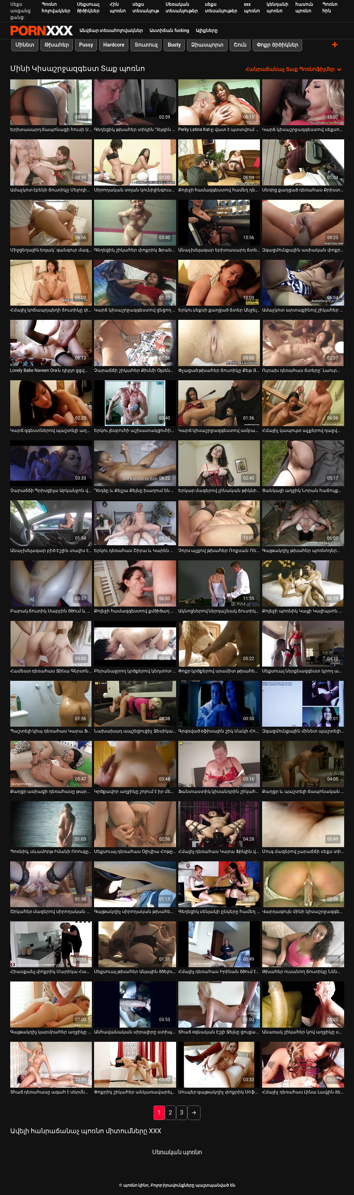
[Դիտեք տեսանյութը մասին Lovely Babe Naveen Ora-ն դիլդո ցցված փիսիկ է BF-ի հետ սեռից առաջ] (51, 343)
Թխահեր (56, 45)
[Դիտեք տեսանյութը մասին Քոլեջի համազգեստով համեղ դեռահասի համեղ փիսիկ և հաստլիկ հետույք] (219, 162)
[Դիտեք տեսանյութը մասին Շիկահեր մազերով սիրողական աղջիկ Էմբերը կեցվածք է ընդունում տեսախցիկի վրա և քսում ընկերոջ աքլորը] (51, 884)
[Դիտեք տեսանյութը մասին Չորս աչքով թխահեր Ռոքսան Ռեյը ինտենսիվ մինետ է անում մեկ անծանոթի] (219, 523)
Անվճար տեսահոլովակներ (111, 30)
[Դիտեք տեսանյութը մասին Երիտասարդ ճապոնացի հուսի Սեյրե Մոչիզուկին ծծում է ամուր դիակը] (51, 102)
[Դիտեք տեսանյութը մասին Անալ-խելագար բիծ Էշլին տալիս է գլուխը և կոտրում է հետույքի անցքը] (51, 523)
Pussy (86, 45)
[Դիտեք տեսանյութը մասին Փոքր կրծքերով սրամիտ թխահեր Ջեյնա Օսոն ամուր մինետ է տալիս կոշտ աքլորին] (219, 644)
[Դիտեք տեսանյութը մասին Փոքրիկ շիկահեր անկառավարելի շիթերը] (135, 1065)
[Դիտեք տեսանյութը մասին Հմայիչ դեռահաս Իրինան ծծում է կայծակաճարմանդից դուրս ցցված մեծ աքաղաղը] (219, 944)
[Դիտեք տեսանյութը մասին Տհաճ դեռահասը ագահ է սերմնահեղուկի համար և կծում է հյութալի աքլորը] (51, 1065)
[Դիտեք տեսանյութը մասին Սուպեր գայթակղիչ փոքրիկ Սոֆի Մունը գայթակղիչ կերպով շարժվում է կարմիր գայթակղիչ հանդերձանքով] (219, 1065)
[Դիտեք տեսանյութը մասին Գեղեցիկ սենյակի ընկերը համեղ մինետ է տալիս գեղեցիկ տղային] (219, 884)
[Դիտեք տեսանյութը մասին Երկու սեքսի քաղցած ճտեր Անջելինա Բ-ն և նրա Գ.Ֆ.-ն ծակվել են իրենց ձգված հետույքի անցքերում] (219, 283)
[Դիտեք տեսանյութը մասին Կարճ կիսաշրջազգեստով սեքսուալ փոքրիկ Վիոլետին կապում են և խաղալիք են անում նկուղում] (303, 102)
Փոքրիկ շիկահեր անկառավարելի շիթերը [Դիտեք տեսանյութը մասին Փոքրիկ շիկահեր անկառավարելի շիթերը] (135, 1092)
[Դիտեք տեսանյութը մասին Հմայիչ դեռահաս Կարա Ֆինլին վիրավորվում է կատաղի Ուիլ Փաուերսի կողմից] (219, 824)
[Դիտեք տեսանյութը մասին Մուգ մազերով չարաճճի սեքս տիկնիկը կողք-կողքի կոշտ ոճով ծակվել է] (303, 824)
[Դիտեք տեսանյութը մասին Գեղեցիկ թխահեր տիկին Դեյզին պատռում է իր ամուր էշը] (135, 102)
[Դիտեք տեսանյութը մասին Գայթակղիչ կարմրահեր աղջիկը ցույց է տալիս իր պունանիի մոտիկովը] (51, 1004)
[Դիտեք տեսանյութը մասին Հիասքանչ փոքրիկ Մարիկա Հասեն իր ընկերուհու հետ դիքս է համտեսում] (51, 944)
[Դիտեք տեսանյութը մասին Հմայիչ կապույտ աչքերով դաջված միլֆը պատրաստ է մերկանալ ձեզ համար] (303, 403)
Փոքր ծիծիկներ (277, 45)
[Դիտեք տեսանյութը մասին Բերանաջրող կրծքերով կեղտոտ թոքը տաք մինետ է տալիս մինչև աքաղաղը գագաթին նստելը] (135, 644)
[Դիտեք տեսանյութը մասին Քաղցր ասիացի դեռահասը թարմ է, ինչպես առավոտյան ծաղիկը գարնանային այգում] (51, 764)
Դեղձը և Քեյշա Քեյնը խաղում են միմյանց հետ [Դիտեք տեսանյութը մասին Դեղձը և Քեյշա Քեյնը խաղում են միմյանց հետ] (135, 490)
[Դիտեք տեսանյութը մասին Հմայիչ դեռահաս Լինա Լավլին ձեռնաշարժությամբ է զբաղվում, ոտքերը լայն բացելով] (303, 1065)
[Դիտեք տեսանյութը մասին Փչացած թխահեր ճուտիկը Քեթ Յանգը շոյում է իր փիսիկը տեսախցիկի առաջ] (219, 343)
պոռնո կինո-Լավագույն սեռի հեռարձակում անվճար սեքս (41, 30)
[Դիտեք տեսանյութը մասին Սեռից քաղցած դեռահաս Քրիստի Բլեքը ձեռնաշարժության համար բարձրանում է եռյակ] (303, 162)
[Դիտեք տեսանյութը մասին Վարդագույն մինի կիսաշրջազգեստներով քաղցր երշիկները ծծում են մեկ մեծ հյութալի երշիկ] (303, 884)
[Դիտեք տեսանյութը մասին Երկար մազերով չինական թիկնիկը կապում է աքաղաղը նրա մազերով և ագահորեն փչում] (219, 463)
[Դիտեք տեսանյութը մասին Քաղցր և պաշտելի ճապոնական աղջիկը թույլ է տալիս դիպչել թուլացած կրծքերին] (303, 764)
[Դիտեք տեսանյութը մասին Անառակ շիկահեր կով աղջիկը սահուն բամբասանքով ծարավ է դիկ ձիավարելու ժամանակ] (303, 1004)
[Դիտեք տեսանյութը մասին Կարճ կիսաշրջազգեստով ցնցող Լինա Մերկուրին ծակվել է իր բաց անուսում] (135, 283)
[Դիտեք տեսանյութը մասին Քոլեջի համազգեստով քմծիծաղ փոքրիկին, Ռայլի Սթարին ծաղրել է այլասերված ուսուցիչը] (135, 583)
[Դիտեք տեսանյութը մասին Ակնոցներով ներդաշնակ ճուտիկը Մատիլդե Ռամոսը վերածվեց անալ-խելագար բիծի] (219, 583)
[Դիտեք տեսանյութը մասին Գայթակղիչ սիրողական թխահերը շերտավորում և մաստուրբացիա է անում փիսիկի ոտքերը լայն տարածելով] (135, 884)
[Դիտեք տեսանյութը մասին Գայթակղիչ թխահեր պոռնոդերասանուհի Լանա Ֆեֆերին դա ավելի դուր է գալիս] (303, 523)
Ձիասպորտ (207, 45)
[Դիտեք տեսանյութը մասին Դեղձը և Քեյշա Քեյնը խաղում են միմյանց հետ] (135, 463)
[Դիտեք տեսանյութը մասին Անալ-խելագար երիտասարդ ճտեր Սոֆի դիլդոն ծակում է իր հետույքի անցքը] (219, 223)
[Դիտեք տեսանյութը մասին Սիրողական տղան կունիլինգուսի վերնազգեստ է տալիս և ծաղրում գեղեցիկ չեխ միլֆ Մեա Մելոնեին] (135, 162)
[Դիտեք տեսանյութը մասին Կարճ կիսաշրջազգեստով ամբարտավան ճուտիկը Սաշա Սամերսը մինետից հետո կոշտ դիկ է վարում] (219, 403)
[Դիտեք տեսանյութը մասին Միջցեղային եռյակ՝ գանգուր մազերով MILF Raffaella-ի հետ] (51, 223)
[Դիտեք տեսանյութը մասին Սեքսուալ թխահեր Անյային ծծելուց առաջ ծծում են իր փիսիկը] (135, 944)
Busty (174, 45)
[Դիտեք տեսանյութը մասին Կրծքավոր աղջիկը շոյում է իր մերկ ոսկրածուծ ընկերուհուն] (135, 764)
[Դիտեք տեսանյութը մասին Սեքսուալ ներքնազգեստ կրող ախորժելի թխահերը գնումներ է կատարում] (303, 644)
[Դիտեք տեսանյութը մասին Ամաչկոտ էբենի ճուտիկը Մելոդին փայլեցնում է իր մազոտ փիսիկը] (51, 162)
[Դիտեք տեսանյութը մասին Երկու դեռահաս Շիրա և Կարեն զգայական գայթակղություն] (135, 523)
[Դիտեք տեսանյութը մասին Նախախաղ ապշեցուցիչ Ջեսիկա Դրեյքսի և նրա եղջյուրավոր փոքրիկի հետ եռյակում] (135, 704)
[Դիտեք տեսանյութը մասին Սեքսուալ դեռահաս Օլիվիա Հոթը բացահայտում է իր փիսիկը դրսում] (135, 824)
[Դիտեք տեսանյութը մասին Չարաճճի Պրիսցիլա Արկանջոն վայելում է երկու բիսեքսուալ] (51, 463)
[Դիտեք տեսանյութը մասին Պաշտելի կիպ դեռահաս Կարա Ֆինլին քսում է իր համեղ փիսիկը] (51, 704)
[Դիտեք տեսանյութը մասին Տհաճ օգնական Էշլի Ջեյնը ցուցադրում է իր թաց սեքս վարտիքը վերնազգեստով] (219, 1004)
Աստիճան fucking (169, 30)
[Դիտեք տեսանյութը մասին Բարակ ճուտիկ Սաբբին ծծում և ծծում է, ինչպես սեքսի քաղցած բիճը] (51, 583)
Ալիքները (207, 30)
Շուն (240, 45)
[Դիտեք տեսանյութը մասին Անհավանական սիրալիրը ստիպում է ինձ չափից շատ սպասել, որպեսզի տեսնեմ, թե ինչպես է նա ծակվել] (135, 1004)
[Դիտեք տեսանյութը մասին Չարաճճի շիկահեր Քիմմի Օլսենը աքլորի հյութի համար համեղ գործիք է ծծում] (135, 343)
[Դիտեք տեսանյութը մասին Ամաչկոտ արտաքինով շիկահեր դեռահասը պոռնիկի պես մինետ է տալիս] (303, 283)
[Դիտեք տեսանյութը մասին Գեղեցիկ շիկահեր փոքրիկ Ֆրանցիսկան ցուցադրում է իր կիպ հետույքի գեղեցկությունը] (135, 223)
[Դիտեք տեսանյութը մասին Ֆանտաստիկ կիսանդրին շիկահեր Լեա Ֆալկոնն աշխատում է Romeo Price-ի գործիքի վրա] (219, 764)
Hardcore (113, 45)
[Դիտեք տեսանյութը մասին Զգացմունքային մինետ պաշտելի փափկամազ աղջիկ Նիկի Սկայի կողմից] (303, 704)
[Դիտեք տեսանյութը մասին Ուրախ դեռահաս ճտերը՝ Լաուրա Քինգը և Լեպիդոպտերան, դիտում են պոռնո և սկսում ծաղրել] (303, 343)
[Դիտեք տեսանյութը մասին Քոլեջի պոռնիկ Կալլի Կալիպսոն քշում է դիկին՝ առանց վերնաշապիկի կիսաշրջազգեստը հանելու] (303, 583)
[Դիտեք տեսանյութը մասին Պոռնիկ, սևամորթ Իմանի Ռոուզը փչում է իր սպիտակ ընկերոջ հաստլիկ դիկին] (51, 824)
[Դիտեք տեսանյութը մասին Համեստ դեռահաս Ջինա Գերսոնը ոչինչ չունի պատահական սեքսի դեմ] (51, 644)
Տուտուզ (146, 45)
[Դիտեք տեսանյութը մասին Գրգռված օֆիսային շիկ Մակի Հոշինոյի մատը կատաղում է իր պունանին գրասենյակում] (219, 704)
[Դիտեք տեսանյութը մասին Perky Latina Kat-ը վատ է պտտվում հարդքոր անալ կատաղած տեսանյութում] (219, 102)
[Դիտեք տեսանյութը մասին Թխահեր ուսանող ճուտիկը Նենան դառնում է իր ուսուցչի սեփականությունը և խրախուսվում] (303, 944)
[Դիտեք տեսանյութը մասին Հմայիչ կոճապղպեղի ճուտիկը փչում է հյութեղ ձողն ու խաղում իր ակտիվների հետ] (51, 283)
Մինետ (24, 45)
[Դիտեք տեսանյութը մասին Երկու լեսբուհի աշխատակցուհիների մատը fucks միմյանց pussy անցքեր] (135, 403)
